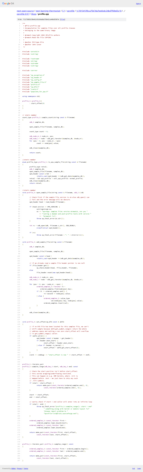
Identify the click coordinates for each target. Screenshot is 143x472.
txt (133, 468)
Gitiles (13, 468)
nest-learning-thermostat (48, 11)
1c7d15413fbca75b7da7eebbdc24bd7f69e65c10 (98, 11)
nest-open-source (25, 11)
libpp (33, 14)
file (62, 19)
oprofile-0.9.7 (23, 14)
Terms (25, 468)
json (139, 468)
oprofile (70, 11)
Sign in (138, 3)
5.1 (63, 11)
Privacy (19, 468)
